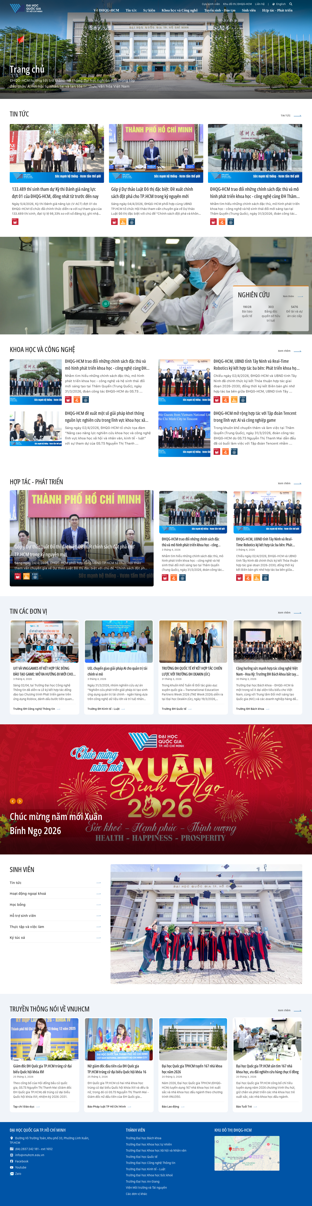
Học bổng (55, 904)
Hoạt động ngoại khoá (55, 893)
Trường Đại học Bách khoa (143, 1138)
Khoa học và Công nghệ (180, 10)
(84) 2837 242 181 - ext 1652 (34, 1149)
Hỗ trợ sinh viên (55, 915)
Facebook (21, 1161)
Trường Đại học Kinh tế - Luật (145, 1169)
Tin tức (55, 882)
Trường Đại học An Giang (142, 1181)
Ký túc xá (55, 937)
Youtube (20, 1167)
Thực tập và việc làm (55, 927)
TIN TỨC (291, 115)
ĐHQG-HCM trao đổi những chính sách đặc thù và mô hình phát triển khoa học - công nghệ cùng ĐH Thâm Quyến (254, 196)
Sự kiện (149, 10)
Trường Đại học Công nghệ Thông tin (150, 1163)
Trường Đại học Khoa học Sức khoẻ (149, 1175)
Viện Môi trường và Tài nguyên (146, 1187)
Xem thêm (293, 296)
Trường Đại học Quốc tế (142, 1157)
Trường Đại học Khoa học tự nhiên (149, 1144)
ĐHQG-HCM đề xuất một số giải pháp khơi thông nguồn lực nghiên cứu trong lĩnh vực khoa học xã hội (105, 420)
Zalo (18, 1173)
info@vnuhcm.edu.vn (29, 1155)
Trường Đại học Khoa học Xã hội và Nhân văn (156, 1150)
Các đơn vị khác (136, 1194)
